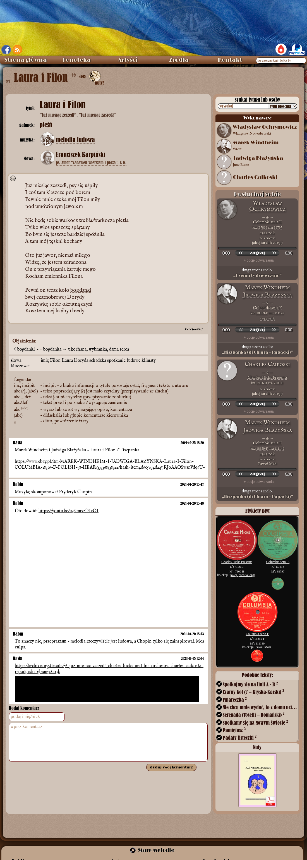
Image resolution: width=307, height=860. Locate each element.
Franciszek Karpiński (80, 154)
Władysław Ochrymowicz (267, 206)
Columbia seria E (267, 222)
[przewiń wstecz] (240, 253)
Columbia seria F (267, 307)
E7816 (262, 227)
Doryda (81, 360)
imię (45, 360)
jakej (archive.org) (242, 575)
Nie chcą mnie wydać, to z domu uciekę (260, 707)
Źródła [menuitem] (179, 60)
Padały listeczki (239, 737)
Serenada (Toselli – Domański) (253, 715)
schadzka (98, 360)
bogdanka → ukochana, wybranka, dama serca (86, 349)
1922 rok (267, 233)
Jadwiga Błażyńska (267, 295)
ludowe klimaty (141, 360)
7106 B (262, 383)
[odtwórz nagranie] (257, 253)
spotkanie (117, 360)
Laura (68, 360)
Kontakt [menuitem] (230, 60)
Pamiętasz (234, 730)
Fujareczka (235, 699)
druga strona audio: (257, 273)
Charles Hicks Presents (267, 377)
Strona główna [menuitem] (25, 60)
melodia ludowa (75, 139)
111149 (279, 313)
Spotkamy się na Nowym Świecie (255, 722)
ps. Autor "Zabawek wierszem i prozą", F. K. (91, 162)
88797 (278, 227)
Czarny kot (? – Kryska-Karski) (253, 692)
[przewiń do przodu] (274, 253)
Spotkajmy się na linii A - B (250, 684)
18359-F (262, 313)
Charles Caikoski (255, 177)
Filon (56, 360)
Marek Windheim (267, 287)
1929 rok (267, 318)
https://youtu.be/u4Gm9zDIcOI (69, 510)
